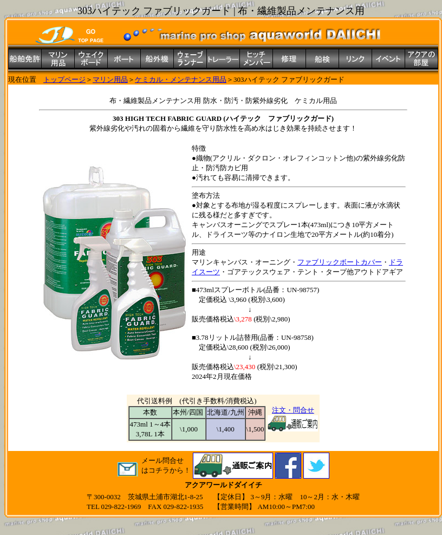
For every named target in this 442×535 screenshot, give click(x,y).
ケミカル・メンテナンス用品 (180, 79)
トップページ (64, 79)
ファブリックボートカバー (339, 262)
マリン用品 (110, 79)
